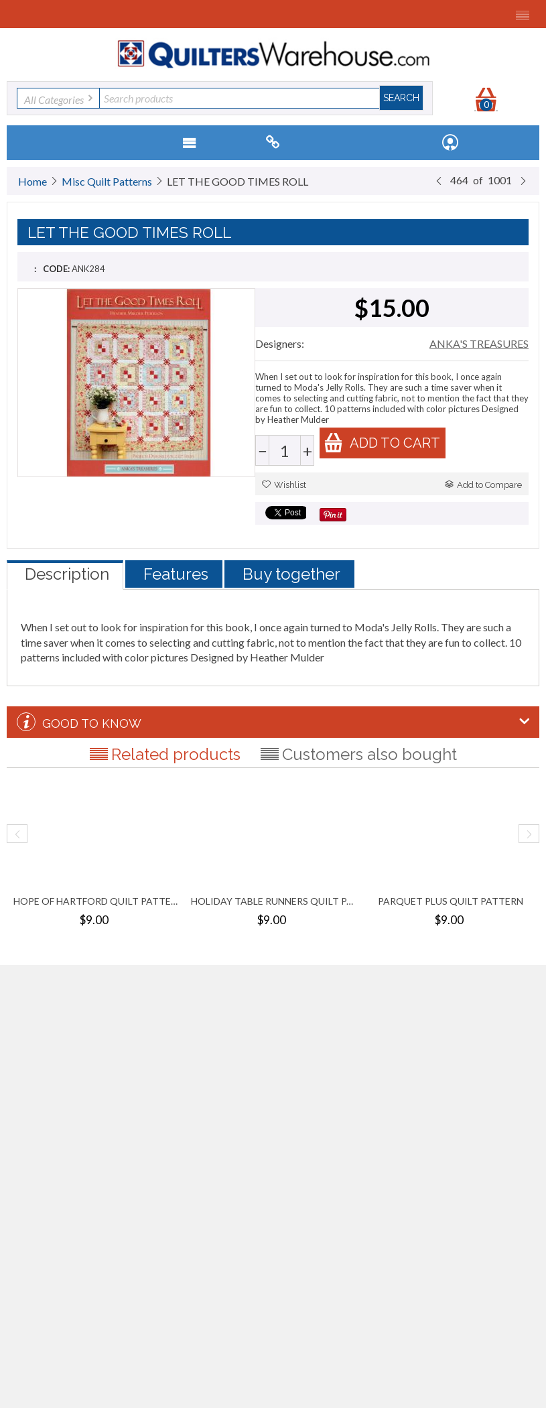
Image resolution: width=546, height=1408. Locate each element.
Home (32, 181)
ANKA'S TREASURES (479, 343)
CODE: (56, 268)
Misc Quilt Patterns (107, 181)
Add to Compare (483, 485)
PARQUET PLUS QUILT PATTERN (450, 901)
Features (175, 574)
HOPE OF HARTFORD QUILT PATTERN (95, 901)
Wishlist (284, 485)
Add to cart (382, 442)
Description (67, 574)
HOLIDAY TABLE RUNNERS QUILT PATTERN (273, 901)
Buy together (291, 574)
